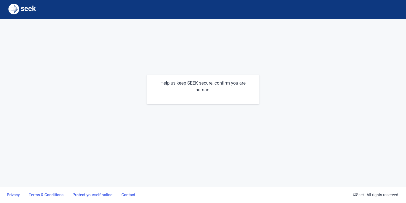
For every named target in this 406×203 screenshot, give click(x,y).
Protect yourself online (92, 195)
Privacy (13, 195)
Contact (128, 195)
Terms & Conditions (46, 195)
